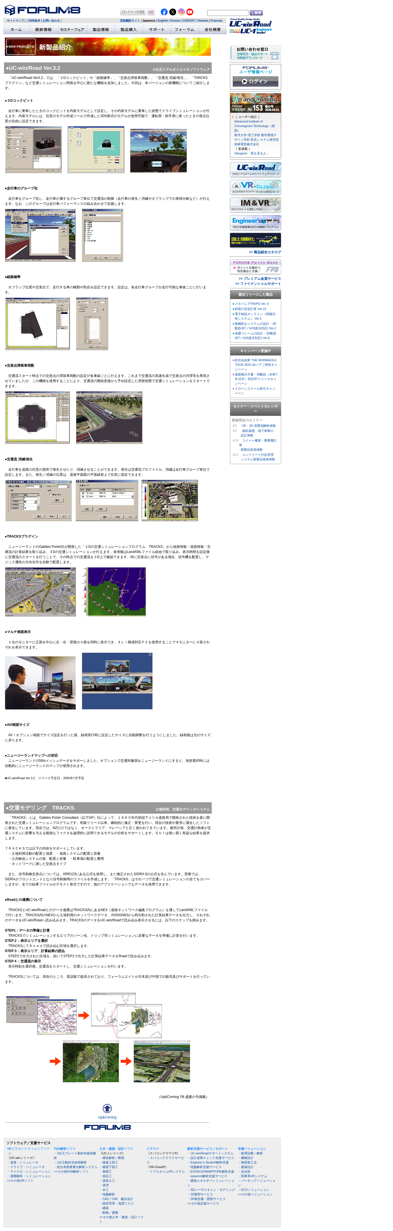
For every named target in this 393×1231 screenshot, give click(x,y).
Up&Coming (107, 1117)
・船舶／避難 (108, 1212)
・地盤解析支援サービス (204, 1167)
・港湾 (104, 1185)
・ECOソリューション (253, 1189)
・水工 (104, 1189)
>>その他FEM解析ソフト (71, 1171)
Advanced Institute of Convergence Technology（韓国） (254, 126)
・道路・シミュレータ (22, 1162)
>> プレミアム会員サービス (260, 279)
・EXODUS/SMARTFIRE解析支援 (210, 1171)
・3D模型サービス (200, 1194)
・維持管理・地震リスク (116, 1203)
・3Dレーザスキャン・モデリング (211, 1189)
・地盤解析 (107, 1194)
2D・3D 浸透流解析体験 (259, 425)
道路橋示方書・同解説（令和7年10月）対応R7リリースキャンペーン (256, 379)
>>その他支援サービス (203, 1203)
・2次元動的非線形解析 (70, 1162)
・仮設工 (105, 1176)
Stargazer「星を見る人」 (251, 153)
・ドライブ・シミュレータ (26, 1167)
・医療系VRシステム (252, 1176)
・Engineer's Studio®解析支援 (208, 1162)
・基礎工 (105, 1171)
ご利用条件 (33, 20)
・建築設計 (246, 1167)
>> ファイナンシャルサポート (258, 284)
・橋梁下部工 (108, 1167)
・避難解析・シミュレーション (29, 1176)
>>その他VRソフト (20, 1180)
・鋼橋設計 (246, 1157)
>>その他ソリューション (255, 1194)
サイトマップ (15, 20)
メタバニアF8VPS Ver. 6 (252, 303)
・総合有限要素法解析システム (76, 1167)
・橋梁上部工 (108, 1162)
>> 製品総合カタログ (265, 252)
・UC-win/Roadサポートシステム (210, 1153)
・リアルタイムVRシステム (166, 1171)
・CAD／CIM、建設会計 (116, 1199)
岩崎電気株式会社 (246, 144)
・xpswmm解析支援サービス (207, 1176)
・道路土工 (107, 1180)
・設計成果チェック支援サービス (210, 1157)
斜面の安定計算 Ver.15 (250, 309)
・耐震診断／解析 (250, 1153)
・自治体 (244, 1171)
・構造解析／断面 (111, 1157)
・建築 (104, 1208)
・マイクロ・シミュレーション (29, 1171)
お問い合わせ (51, 20)
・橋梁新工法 (247, 1162)
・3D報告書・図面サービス (206, 1199)
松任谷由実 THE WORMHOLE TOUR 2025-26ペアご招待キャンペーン (256, 364)
